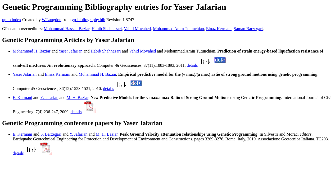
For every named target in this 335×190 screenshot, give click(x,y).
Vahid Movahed (137, 28)
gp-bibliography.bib (88, 19)
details (192, 65)
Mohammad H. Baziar (32, 51)
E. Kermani (22, 97)
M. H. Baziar (78, 97)
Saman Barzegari (248, 28)
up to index (11, 19)
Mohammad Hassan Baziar (67, 28)
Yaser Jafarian (70, 51)
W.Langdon (51, 19)
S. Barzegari (50, 134)
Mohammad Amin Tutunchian (178, 28)
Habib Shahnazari (107, 28)
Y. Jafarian (49, 97)
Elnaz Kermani (219, 28)
